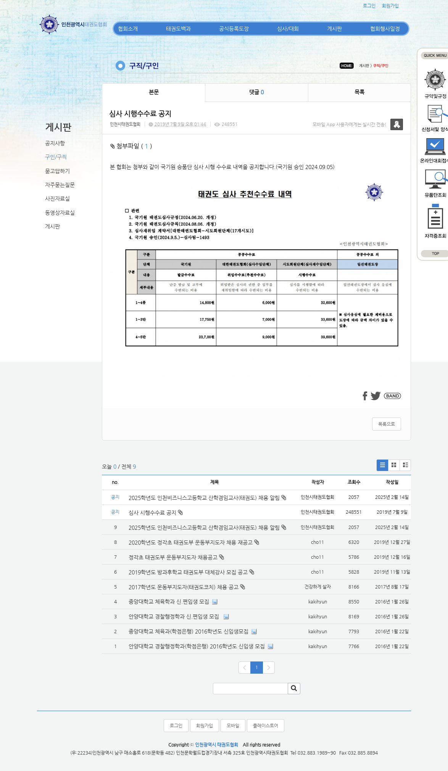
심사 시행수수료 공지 (156, 513)
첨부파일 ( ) (131, 146)
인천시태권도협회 (125, 124)
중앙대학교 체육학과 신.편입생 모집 (169, 601)
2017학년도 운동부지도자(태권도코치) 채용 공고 (184, 587)
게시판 (334, 29)
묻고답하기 (57, 171)
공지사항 (55, 143)
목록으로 (386, 424)
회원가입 (390, 5)
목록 (359, 92)
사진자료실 (57, 198)
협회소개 (128, 29)
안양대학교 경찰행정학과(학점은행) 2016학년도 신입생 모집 (197, 646)
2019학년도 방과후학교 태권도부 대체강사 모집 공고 (188, 572)
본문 (154, 92)
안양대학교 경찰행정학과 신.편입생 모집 (175, 616)
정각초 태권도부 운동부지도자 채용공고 (173, 557)
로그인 (369, 5)
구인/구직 (56, 157)
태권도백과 (178, 29)
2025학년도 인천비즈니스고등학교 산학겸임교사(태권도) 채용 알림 (207, 498)
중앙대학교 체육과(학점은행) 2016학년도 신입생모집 (188, 631)
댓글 (256, 92)
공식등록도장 (234, 29)
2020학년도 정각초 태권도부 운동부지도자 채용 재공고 (191, 542)
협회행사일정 (385, 29)
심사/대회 (288, 29)
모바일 (233, 725)
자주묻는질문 (60, 185)
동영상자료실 (60, 213)
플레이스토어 (265, 725)
